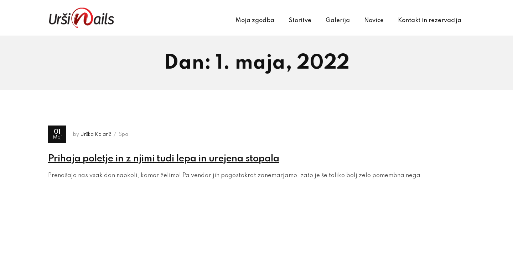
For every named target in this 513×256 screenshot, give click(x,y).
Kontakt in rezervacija (429, 20)
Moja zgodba (254, 20)
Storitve (300, 20)
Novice (374, 20)
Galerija (338, 20)
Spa (123, 134)
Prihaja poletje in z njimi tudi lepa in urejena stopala (163, 159)
